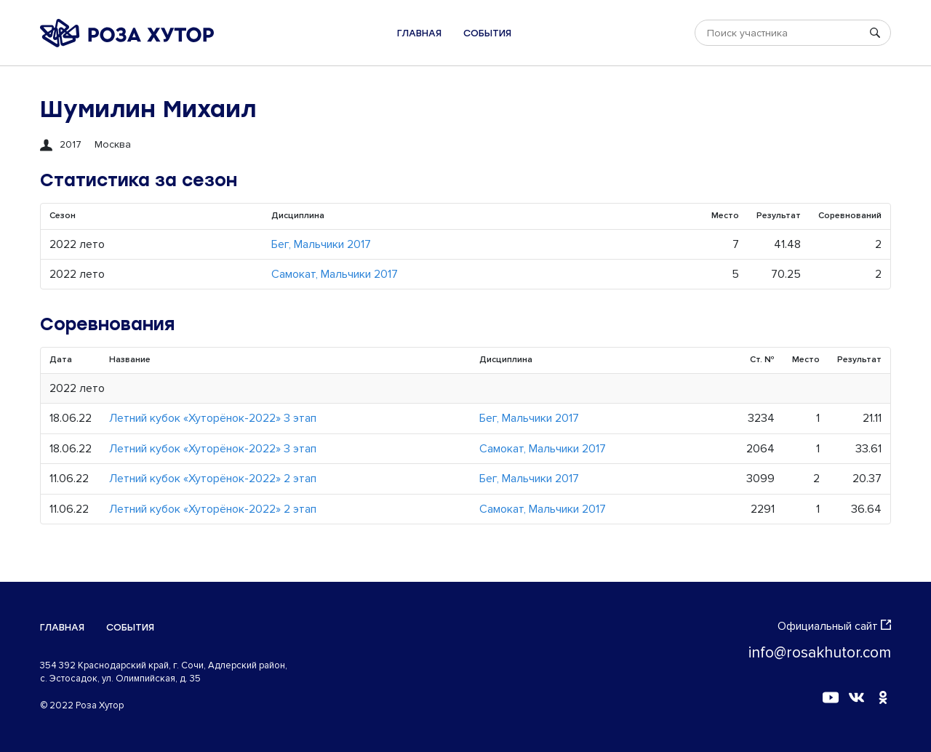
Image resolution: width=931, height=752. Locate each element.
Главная (419, 33)
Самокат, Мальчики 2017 (334, 274)
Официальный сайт (834, 626)
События (487, 33)
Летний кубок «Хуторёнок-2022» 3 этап (212, 418)
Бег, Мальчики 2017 (321, 244)
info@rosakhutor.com (819, 653)
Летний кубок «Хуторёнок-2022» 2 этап (212, 478)
